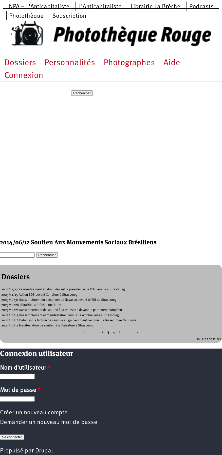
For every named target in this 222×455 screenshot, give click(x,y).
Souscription (69, 16)
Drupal (44, 451)
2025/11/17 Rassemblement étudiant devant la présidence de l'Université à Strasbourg (63, 289)
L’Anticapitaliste (100, 7)
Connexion (23, 76)
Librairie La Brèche (155, 7)
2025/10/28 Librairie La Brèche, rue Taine (31, 305)
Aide (171, 63)
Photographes (129, 63)
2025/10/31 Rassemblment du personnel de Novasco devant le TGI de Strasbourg (59, 300)
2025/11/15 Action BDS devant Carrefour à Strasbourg (39, 294)
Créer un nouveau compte (34, 413)
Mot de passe (20, 390)
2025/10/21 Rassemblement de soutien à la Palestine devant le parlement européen (61, 310)
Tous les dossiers (209, 339)
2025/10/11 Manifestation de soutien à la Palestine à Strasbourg (47, 325)
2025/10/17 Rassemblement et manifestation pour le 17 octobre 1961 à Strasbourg (60, 315)
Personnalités (69, 63)
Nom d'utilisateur (25, 368)
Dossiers (20, 63)
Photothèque (26, 16)
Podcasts (201, 7)
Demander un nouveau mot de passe (48, 422)
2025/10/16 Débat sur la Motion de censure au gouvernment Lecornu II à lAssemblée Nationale (69, 320)
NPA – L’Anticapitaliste (39, 7)
